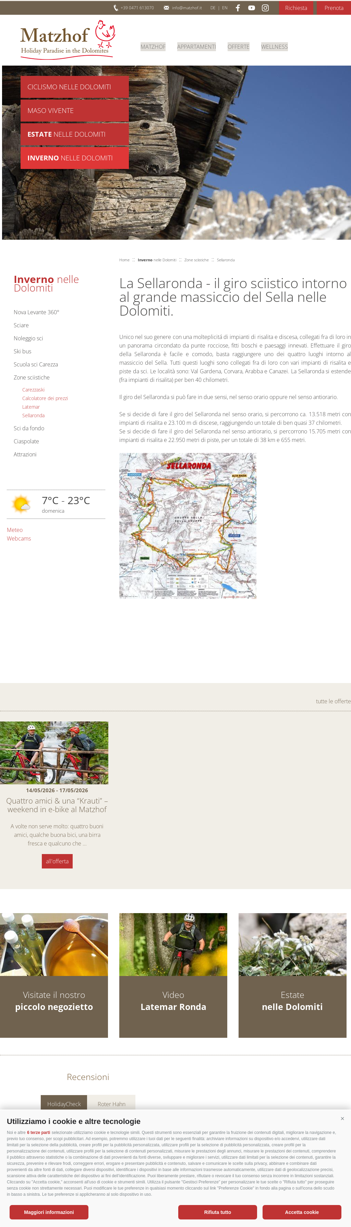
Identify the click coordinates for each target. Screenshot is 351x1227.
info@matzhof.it (187, 8)
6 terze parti (38, 1132)
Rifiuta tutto (217, 1212)
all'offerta (57, 861)
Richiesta (296, 8)
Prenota (334, 8)
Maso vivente (50, 111)
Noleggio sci (28, 338)
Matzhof (67, 40)
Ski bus (22, 351)
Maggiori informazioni (49, 1212)
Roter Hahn (111, 1105)
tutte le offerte (333, 701)
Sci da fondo (29, 428)
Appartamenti (196, 46)
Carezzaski (33, 389)
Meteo (15, 530)
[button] (342, 1119)
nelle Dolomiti (66, 135)
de (213, 8)
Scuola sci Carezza (36, 364)
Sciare (21, 325)
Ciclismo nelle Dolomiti (69, 87)
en (225, 8)
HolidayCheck (64, 1105)
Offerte (239, 46)
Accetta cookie (302, 1212)
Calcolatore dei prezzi (45, 398)
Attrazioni (25, 454)
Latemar (31, 407)
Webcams (19, 538)
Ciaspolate (26, 441)
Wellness (274, 46)
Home (124, 259)
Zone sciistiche (32, 377)
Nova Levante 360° (36, 312)
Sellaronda (33, 415)
